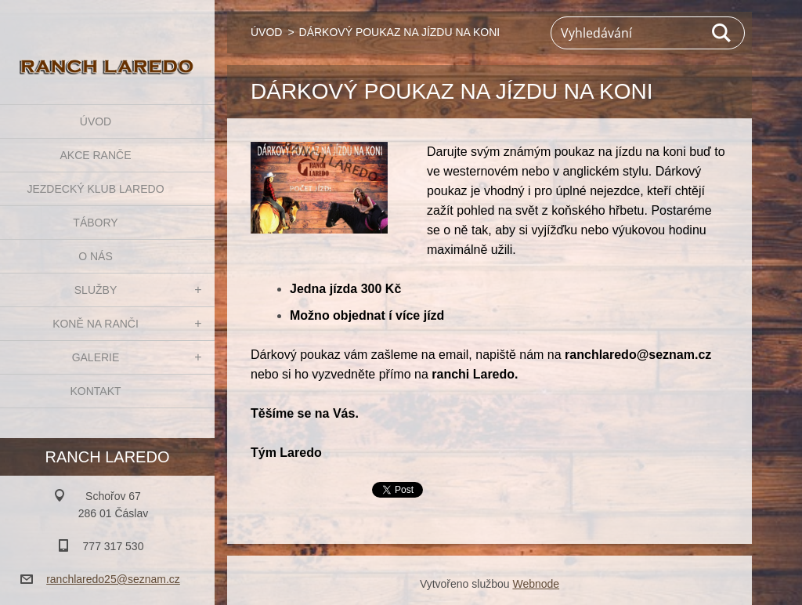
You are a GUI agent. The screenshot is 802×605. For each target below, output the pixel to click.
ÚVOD (95, 121)
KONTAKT (95, 391)
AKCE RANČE (95, 155)
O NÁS (95, 256)
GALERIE (96, 357)
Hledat (722, 33)
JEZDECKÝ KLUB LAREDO (95, 189)
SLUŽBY (95, 290)
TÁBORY (95, 222)
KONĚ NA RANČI (95, 323)
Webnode (535, 584)
